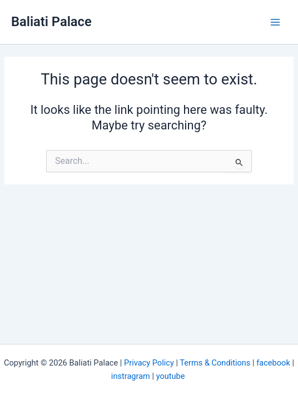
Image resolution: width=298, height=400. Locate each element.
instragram (130, 376)
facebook (273, 363)
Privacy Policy (149, 363)
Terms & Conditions (215, 363)
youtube (171, 376)
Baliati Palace (51, 21)
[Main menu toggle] (275, 22)
